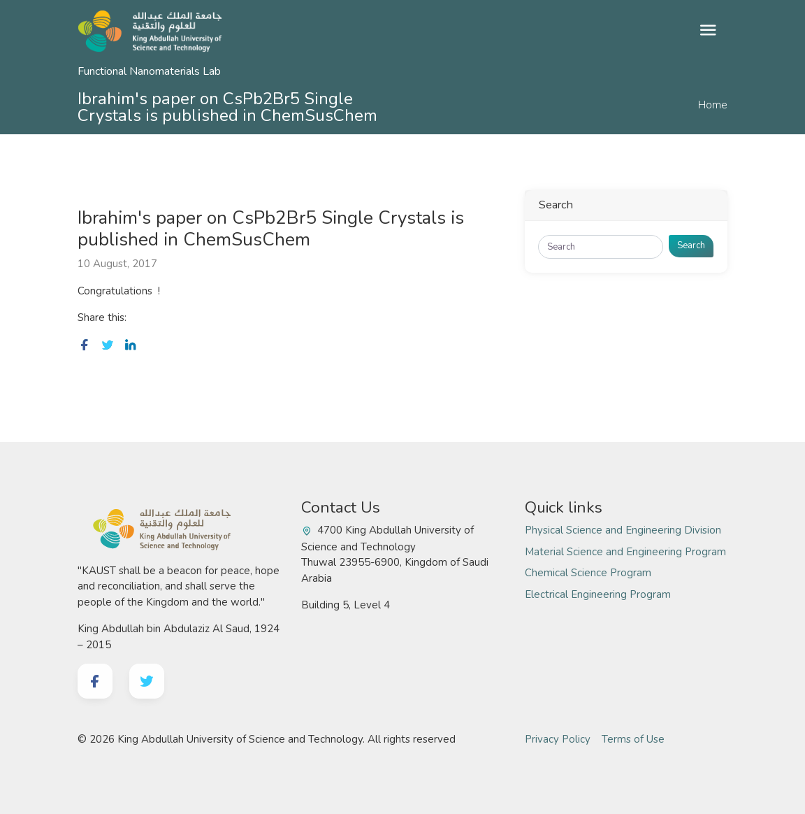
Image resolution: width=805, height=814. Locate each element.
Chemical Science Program (588, 573)
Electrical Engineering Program (598, 594)
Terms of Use (633, 739)
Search (691, 245)
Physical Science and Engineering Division (623, 530)
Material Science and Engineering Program (625, 552)
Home (712, 105)
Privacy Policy (557, 739)
